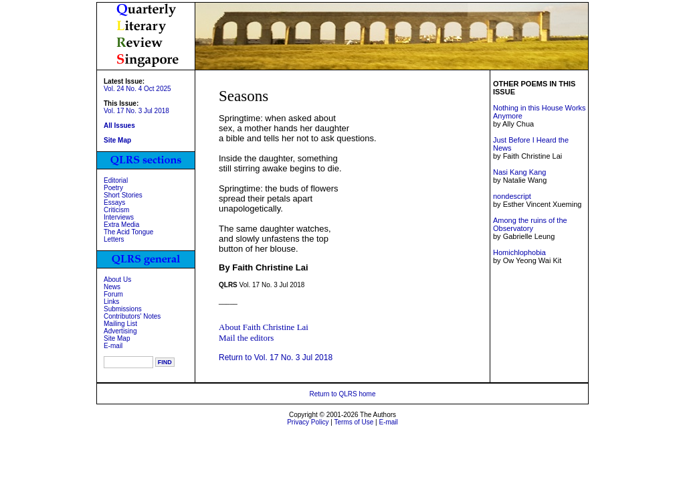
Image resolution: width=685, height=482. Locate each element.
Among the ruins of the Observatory (530, 224)
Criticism (116, 210)
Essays (114, 202)
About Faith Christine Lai (263, 327)
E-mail (113, 345)
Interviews (119, 217)
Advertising (120, 331)
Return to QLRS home (343, 394)
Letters (114, 239)
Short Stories (123, 195)
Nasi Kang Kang (520, 172)
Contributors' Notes (132, 316)
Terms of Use (353, 422)
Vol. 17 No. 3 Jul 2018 (136, 110)
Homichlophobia (519, 252)
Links (111, 301)
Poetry (113, 187)
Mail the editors (246, 338)
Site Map (117, 338)
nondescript (512, 196)
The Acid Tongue (128, 232)
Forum (113, 294)
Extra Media (121, 224)
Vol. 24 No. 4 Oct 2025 (137, 88)
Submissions (123, 309)
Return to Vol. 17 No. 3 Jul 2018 (275, 357)
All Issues (119, 125)
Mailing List (120, 323)
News (112, 287)
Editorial (116, 180)
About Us (117, 279)
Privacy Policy (307, 422)
